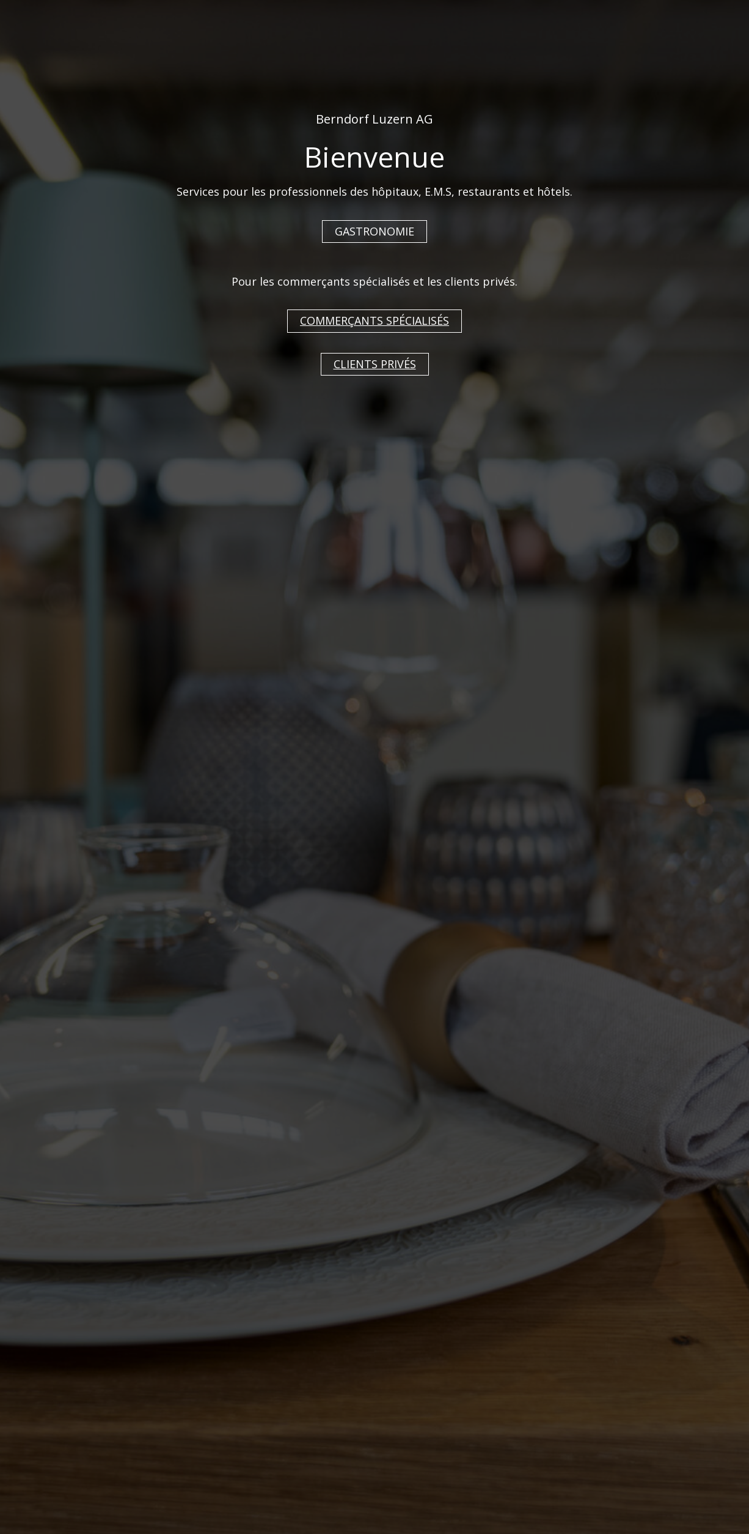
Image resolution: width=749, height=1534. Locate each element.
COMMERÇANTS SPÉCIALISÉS (374, 320)
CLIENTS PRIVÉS (375, 364)
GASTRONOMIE (374, 231)
